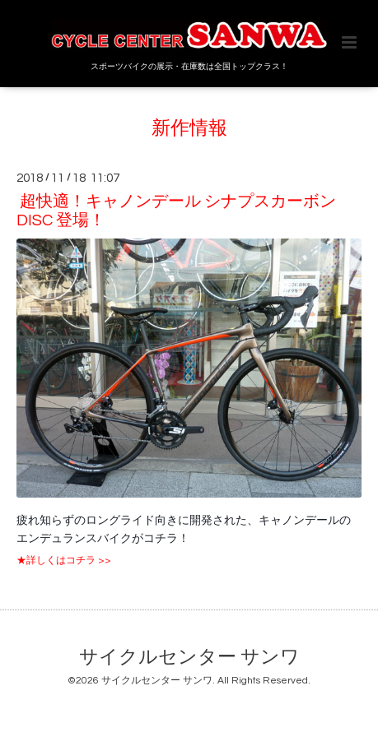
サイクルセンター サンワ (189, 657)
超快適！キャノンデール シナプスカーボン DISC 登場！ (176, 211)
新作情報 (189, 128)
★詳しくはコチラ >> (63, 560)
